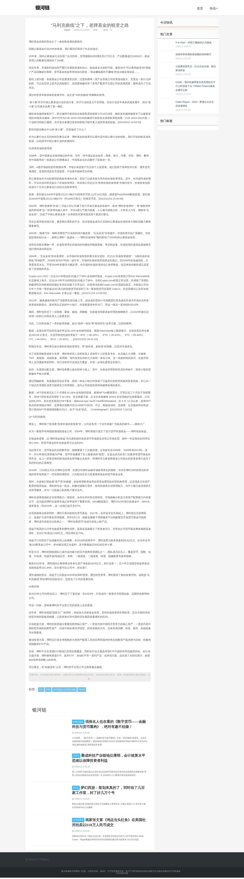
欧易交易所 (78, 722)
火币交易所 (78, 820)
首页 (200, 8)
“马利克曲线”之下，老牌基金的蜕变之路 (90, 25)
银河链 (43, 8)
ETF (41, 689)
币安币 (76, 756)
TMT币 (82, 689)
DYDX (76, 788)
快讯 (214, 8)
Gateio (67, 30)
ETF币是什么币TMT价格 (64, 689)
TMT (48, 689)
